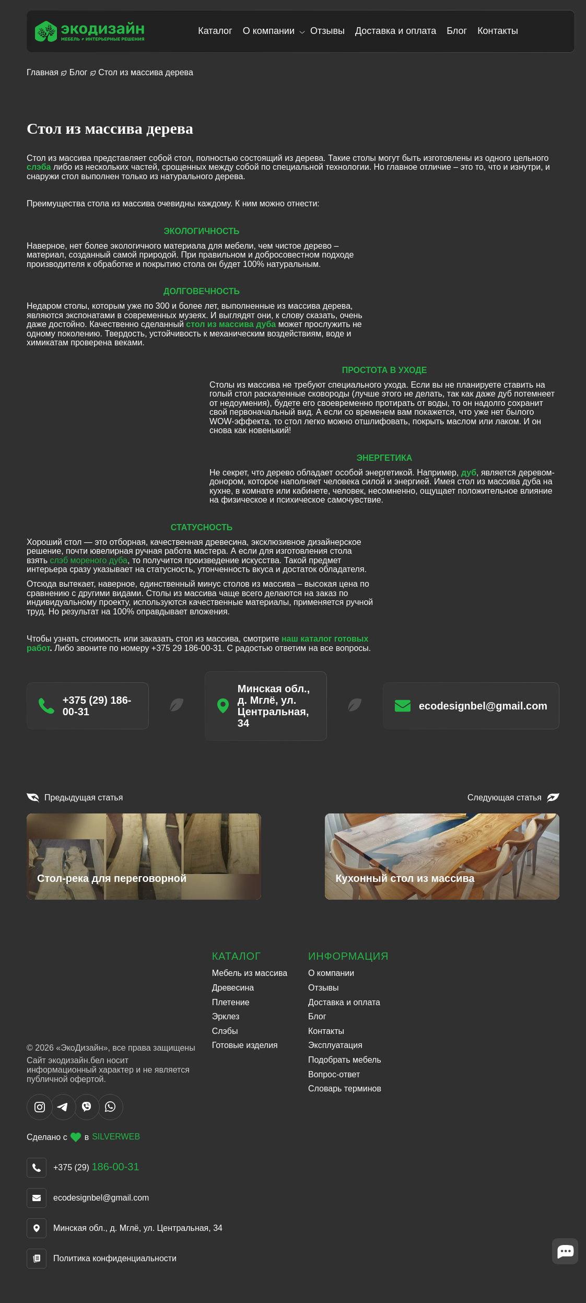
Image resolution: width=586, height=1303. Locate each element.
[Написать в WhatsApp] (110, 1115)
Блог (459, 31)
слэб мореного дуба (88, 560)
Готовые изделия (245, 1043)
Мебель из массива (249, 971)
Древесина (233, 985)
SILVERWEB (116, 1135)
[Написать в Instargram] (40, 1115)
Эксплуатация (335, 1043)
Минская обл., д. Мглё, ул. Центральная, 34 (282, 708)
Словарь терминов (344, 1086)
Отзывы (330, 31)
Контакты (500, 31)
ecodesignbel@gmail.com (499, 708)
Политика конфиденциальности (115, 1256)
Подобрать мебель (344, 1057)
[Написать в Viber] (87, 1115)
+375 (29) (96, 1165)
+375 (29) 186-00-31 (92, 708)
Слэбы (225, 1029)
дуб (468, 472)
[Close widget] (565, 1264)
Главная (42, 72)
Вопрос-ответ (334, 1071)
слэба (39, 166)
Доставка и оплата (397, 31)
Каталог (218, 31)
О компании (271, 31)
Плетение (231, 1000)
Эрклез (226, 1014)
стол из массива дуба (231, 324)
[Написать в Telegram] (63, 1115)
